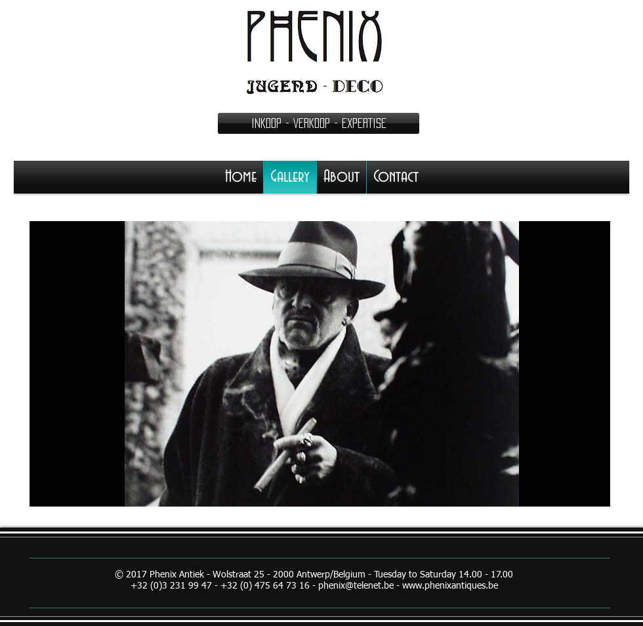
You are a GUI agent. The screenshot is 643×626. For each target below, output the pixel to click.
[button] (318, 123)
